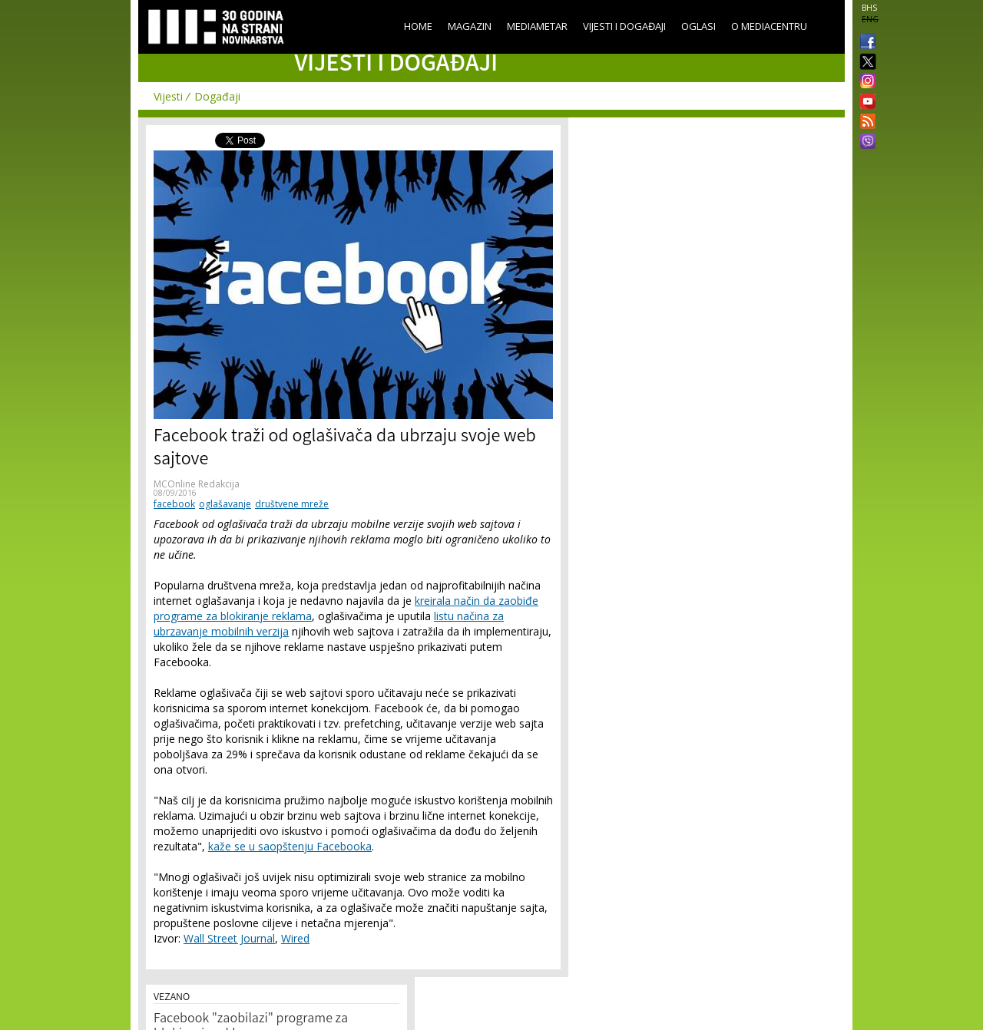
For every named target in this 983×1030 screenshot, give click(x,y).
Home (418, 26)
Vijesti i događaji (624, 26)
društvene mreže (292, 503)
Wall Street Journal (229, 938)
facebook (174, 503)
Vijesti (168, 96)
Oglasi (698, 26)
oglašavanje (225, 503)
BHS (869, 7)
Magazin (470, 26)
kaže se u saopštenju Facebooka (290, 846)
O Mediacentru (769, 26)
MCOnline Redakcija (197, 483)
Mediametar (537, 26)
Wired (295, 938)
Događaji (217, 96)
